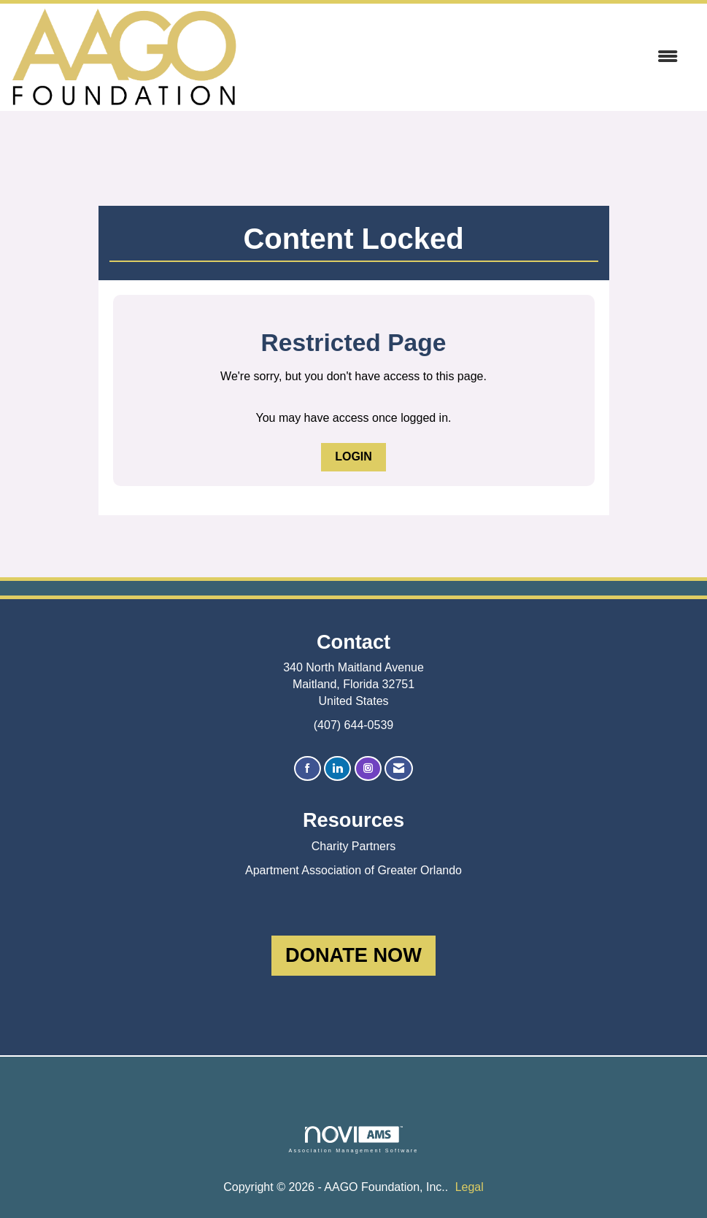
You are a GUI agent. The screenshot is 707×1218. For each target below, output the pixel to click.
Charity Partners (354, 846)
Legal (469, 1187)
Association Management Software (353, 1139)
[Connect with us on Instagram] (368, 769)
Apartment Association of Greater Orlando (353, 870)
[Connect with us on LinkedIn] (337, 769)
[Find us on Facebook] (307, 769)
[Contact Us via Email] (399, 769)
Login (353, 456)
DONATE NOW (353, 955)
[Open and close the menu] (464, 57)
